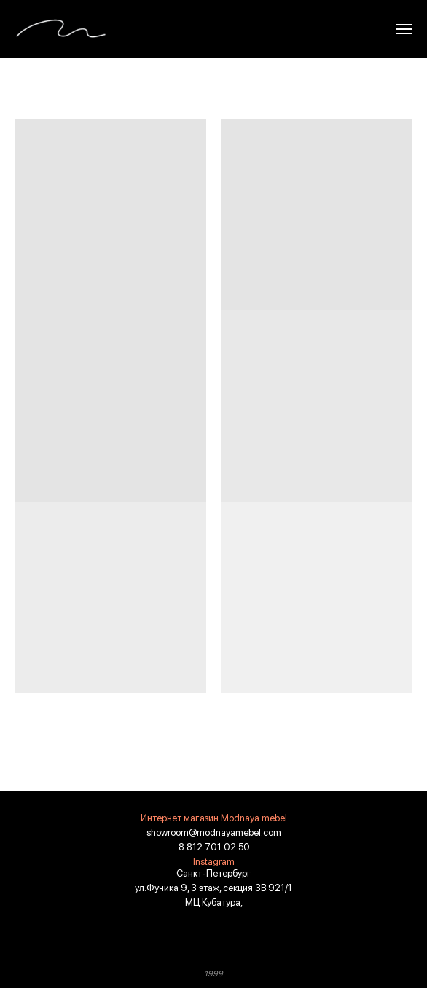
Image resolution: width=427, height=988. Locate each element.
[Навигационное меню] (404, 29)
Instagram (214, 861)
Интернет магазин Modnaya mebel (214, 818)
